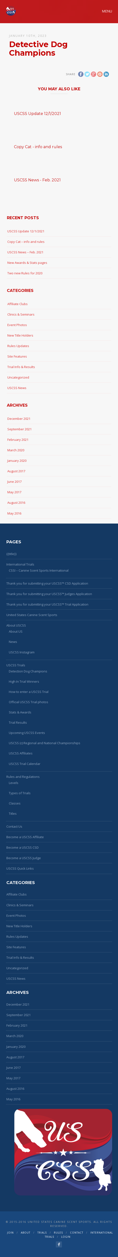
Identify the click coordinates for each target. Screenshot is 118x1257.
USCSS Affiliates (21, 753)
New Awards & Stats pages (27, 262)
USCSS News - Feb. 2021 (37, 180)
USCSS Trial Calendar (24, 764)
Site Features (17, 356)
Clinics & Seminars (21, 314)
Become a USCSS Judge (23, 858)
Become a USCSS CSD (22, 847)
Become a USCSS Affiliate (25, 837)
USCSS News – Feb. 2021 (25, 252)
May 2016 (14, 513)
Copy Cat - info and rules (38, 146)
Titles (13, 813)
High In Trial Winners (24, 681)
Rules (58, 1232)
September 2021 (19, 429)
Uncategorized (18, 377)
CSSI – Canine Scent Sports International (39, 570)
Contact (76, 1232)
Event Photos (17, 325)
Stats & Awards (20, 712)
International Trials (20, 564)
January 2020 (16, 460)
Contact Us (14, 826)
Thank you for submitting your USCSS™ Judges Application (49, 594)
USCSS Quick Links (20, 868)
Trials (42, 1232)
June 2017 (14, 481)
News (13, 641)
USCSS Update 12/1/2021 (37, 113)
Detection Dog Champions (28, 671)
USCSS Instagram (22, 652)
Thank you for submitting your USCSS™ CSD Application (47, 583)
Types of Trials (20, 793)
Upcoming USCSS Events (27, 733)
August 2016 (16, 502)
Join (10, 1232)
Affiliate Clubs (17, 304)
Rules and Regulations (23, 776)
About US (16, 631)
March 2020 (15, 450)
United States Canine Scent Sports (31, 615)
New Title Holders (20, 335)
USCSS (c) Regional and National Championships (44, 743)
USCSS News (16, 388)
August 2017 (16, 471)
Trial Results (18, 722)
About (25, 1232)
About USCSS (16, 625)
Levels (13, 783)
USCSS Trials (15, 665)
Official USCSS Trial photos (28, 702)
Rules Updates (18, 346)
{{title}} (11, 554)
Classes (15, 803)
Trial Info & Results (21, 367)
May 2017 (14, 492)
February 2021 (17, 439)
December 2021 (18, 418)
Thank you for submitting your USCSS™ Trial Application (47, 604)
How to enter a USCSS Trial (28, 692)
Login (66, 1236)
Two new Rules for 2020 (24, 273)
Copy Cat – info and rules (26, 241)
